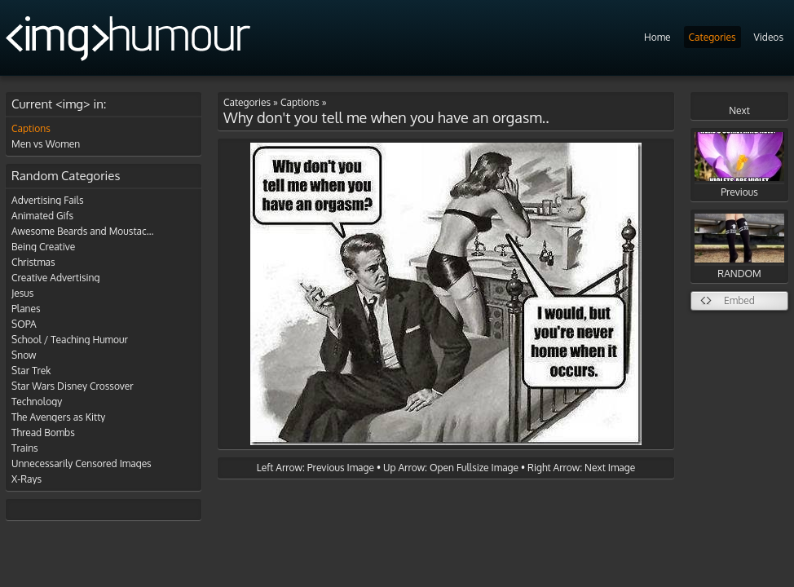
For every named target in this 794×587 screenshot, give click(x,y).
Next (739, 110)
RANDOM (739, 247)
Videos (768, 37)
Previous (739, 165)
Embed (739, 300)
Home (657, 37)
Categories (712, 37)
